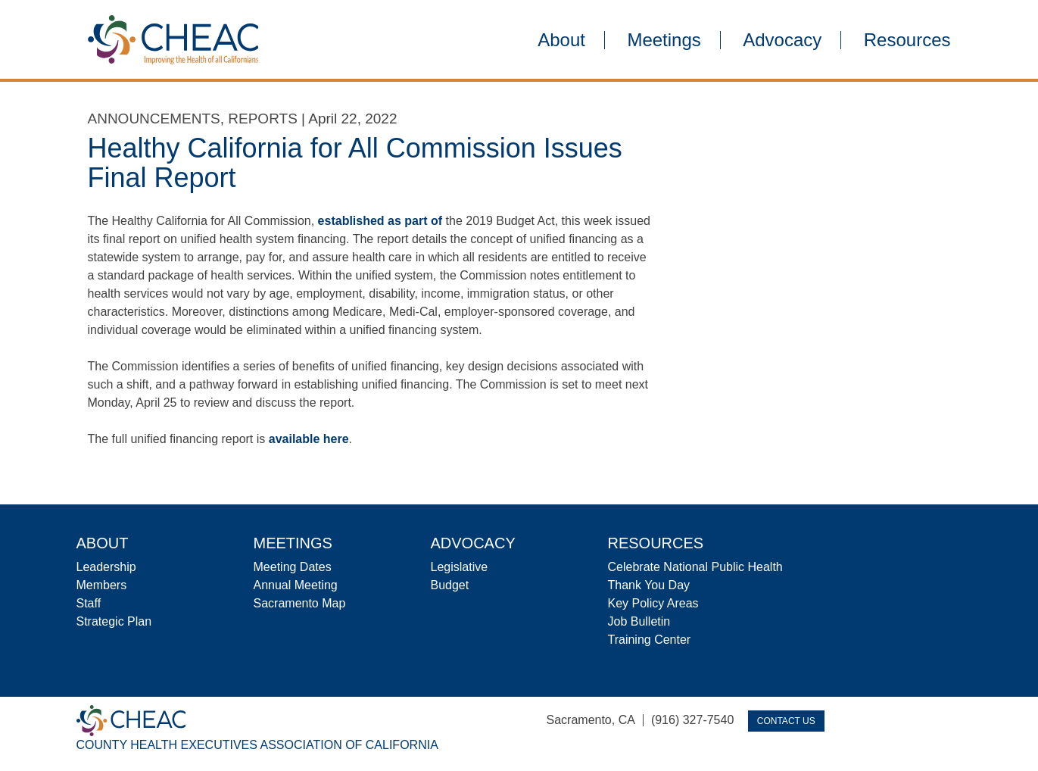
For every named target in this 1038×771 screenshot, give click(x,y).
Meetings (663, 40)
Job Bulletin (639, 621)
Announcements (154, 118)
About (561, 40)
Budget (450, 585)
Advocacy (782, 40)
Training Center (649, 639)
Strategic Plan (114, 621)
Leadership (106, 566)
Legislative (459, 566)
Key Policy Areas (653, 603)
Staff (88, 603)
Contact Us (786, 721)
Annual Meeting (296, 585)
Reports (263, 118)
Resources (907, 40)
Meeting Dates (293, 566)
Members (101, 585)
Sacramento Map (300, 603)
